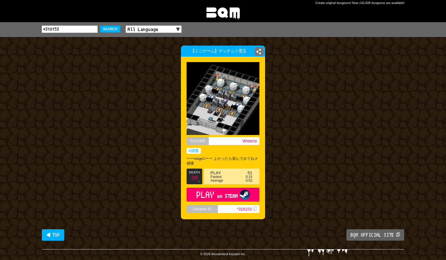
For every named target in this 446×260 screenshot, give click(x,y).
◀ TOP (53, 235)
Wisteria (249, 141)
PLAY (223, 195)
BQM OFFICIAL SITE (375, 235)
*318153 (247, 209)
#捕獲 (194, 150)
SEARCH (110, 29)
